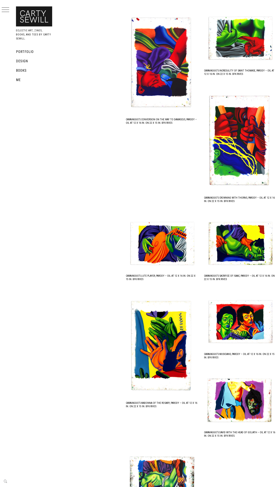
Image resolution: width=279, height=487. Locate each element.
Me (18, 80)
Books (21, 70)
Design (22, 61)
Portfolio (25, 52)
